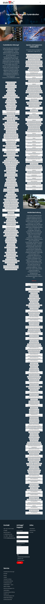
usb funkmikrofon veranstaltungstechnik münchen (34, 508)
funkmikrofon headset (11, 144)
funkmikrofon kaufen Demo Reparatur (11, 155)
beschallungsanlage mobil (34, 306)
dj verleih (17, 114)
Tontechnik (39, 499)
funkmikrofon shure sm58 (11, 165)
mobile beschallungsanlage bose (34, 442)
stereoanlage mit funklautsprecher (34, 489)
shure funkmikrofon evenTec (11, 240)
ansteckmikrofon (11, 92)
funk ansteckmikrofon (7, 119)
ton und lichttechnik (11, 257)
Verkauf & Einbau (7, 579)
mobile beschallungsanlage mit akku (34, 444)
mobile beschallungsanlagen (34, 452)
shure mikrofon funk (11, 245)
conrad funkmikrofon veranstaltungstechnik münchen (34, 320)
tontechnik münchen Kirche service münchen (34, 169)
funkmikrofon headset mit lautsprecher (11, 145)
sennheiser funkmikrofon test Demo (11, 235)
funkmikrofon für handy (34, 380)
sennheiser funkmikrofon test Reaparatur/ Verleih (34, 155)
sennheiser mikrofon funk (11, 239)
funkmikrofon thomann (34, 412)
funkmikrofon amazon (34, 368)
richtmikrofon (11, 212)
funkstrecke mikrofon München (11, 175)
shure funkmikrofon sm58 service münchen (34, 160)
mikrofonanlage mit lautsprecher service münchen (34, 141)
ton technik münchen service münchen (34, 165)
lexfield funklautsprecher (34, 432)
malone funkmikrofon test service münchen (34, 133)
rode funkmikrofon (11, 219)
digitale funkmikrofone (34, 324)
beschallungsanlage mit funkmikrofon (34, 305)
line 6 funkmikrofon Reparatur (11, 196)
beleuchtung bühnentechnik (11, 102)
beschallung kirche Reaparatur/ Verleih (34, 64)
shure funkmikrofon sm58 (11, 242)
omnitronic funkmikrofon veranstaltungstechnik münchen (34, 456)
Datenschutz (33, 530)
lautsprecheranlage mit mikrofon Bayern (34, 123)
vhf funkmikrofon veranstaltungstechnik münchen (34, 513)
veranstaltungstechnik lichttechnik (11, 267)
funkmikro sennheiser (34, 365)
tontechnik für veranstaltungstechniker (34, 167)
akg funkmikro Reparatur (11, 82)
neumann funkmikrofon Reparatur (11, 204)
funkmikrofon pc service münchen (34, 104)
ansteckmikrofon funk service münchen (34, 57)
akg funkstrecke (34, 293)
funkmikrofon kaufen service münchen (34, 102)
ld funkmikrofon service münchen (34, 125)
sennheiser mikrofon (11, 237)
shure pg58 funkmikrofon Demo (11, 247)
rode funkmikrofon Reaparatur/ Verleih (34, 149)
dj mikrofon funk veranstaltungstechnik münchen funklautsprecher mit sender (34, 327)
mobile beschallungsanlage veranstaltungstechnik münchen (34, 450)
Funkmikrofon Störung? (11, 45)
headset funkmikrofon (11, 180)
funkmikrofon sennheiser (34, 105)
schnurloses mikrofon (11, 220)
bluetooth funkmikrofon (11, 107)
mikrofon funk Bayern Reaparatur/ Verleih (34, 137)
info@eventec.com (10, 538)
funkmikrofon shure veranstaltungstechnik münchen (34, 405)
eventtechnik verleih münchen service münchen (34, 83)
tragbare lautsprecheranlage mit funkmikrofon (34, 174)
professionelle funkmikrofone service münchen (34, 147)
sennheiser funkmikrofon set (11, 234)
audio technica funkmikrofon (34, 59)
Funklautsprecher (8, 583)
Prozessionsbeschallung (9, 592)
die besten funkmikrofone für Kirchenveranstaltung (11, 112)
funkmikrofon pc (11, 157)
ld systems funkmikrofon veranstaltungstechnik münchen (34, 430)
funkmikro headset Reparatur (11, 122)
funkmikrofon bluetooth (11, 130)
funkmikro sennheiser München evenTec (11, 124)
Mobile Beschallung (34, 212)
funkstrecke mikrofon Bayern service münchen (34, 113)
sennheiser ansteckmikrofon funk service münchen (34, 152)
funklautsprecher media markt (34, 350)
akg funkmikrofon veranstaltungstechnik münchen (34, 289)
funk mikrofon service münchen (34, 87)
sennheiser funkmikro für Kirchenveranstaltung (11, 226)
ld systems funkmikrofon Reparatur (11, 189)
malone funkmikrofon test (34, 437)
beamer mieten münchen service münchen (34, 61)
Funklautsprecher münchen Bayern (34, 89)
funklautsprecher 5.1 (34, 340)
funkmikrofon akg (34, 366)
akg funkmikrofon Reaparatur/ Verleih (34, 54)
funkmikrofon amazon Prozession (11, 129)
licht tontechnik (11, 192)
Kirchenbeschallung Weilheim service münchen (34, 119)
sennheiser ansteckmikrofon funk (10, 222)
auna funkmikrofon (11, 99)
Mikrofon (6, 201)
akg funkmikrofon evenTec (11, 85)
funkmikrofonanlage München (11, 174)
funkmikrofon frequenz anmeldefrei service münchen (34, 98)
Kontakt (31, 532)
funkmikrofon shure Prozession (11, 164)
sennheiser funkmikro (11, 224)
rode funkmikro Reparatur (11, 217)
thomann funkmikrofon (11, 254)
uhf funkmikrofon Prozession (11, 262)
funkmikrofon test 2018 (11, 167)
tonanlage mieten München (11, 259)
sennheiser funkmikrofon (34, 468)
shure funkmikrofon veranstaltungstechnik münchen (34, 479)
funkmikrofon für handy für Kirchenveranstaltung (11, 140)
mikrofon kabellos (13, 201)
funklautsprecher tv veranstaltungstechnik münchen (34, 361)
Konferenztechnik (8, 599)
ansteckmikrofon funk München (11, 95)
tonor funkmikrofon (31, 499)
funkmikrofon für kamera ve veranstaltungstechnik (34, 382)
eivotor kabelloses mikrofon (34, 329)
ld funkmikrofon (39, 427)
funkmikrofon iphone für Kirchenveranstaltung (11, 150)
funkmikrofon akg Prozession (11, 127)
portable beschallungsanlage (34, 458)
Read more (34, 280)
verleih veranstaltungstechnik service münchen (34, 188)
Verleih (5, 577)
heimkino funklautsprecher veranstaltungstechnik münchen (34, 425)
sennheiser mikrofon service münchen (34, 157)
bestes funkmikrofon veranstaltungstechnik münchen (34, 311)
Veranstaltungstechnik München (34, 183)
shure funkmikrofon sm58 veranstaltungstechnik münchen (34, 476)
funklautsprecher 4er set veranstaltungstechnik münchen (34, 338)
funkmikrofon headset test (11, 147)
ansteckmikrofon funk (11, 94)
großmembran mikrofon (11, 179)
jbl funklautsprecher (30, 427)
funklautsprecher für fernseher (34, 344)
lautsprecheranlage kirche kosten (34, 121)
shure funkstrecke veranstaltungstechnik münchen (34, 482)
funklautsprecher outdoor (34, 352)
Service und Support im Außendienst (34, 46)
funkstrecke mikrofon (34, 419)
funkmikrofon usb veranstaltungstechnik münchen (34, 415)
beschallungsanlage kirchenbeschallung (34, 66)
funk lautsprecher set (34, 336)
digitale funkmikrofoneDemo (8, 114)
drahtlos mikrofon (11, 115)
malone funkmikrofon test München (11, 199)
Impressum (32, 528)
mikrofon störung (14, 202)
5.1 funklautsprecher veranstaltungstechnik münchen (34, 284)
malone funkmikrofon (11, 197)
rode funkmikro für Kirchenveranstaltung (11, 215)
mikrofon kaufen (7, 202)
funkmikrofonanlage (11, 172)
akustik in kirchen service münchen (34, 56)
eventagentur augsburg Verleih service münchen (34, 77)
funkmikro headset (11, 120)
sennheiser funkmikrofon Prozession (11, 232)
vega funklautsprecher (34, 510)
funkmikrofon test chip (11, 169)
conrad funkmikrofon (11, 109)
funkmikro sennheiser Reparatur (11, 125)
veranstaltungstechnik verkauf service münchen (34, 185)
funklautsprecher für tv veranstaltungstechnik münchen (34, 348)
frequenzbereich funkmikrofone (11, 117)
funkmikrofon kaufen (34, 100)
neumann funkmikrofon (34, 453)
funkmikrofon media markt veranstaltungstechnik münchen (34, 397)
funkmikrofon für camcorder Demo (11, 137)
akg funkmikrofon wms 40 (11, 87)
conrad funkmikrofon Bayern (34, 69)
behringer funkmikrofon (11, 100)
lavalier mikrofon (11, 187)
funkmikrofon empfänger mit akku (11, 134)
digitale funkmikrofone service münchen (34, 74)
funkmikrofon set (6, 162)
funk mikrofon (16, 119)
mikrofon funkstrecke (34, 439)
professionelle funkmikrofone (11, 207)
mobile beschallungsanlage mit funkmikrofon (34, 446)
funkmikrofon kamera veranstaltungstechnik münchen (34, 392)
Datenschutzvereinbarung (24, 556)
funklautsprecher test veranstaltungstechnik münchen (34, 358)
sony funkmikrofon (11, 249)
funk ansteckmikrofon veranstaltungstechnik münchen (34, 333)
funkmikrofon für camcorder (34, 378)
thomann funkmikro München (11, 252)
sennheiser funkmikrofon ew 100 (11, 230)
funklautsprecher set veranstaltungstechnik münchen (34, 355)
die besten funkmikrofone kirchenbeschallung (34, 72)
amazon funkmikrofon (11, 90)
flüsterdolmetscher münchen (34, 85)
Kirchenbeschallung (8, 581)
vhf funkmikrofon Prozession (11, 269)
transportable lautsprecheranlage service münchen (34, 181)
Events (5, 575)
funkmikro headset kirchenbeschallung (34, 90)
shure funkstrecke (11, 244)
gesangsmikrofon (11, 177)
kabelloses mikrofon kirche (11, 182)
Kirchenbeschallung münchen (34, 117)
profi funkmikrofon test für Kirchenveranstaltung (11, 210)
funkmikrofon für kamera (11, 142)
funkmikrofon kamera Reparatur (11, 152)
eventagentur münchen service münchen (34, 79)
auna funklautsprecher (34, 300)
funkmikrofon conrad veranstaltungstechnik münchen (34, 373)
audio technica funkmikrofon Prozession (11, 97)
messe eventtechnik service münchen (34, 135)
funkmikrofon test (34, 110)
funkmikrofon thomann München (11, 170)
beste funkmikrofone (11, 104)
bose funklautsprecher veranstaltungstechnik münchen (34, 317)
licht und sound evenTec (11, 194)
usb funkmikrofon (11, 264)
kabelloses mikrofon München (11, 184)
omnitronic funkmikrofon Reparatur (11, 206)
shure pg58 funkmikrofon (34, 486)
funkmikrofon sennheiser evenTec (11, 160)
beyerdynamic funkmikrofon (11, 105)
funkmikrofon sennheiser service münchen (34, 108)
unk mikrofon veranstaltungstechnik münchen (34, 505)
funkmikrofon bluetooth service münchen (34, 92)
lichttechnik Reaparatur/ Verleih (34, 130)
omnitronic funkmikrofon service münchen (34, 144)
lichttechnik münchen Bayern (34, 128)
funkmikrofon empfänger (11, 132)
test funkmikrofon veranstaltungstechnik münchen (34, 492)
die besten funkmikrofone (34, 323)
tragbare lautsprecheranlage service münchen (34, 177)
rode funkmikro (30, 463)
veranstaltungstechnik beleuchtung (11, 266)
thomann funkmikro (11, 250)
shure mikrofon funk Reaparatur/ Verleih (34, 162)
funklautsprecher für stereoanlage (34, 345)
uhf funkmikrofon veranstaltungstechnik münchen (34, 502)
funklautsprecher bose (34, 342)
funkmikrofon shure (15, 162)
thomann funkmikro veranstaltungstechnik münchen (34, 495)
